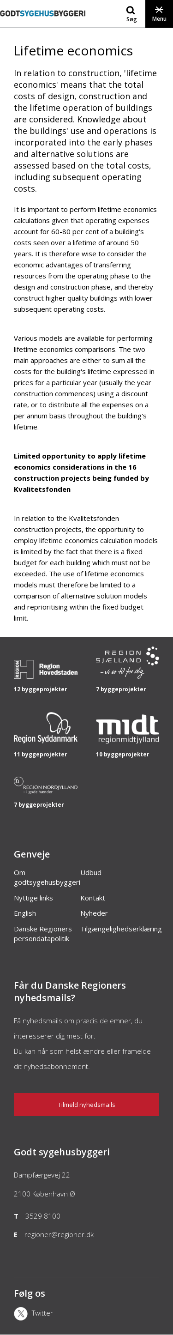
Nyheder (94, 913)
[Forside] (42, 23)
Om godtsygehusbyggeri (47, 877)
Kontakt (92, 897)
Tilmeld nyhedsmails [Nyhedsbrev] (86, 1104)
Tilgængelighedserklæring (121, 928)
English (25, 913)
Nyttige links (33, 897)
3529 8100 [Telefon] (42, 1215)
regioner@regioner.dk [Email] (59, 1234)
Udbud (90, 872)
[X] (38, 1315)
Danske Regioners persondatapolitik (43, 933)
